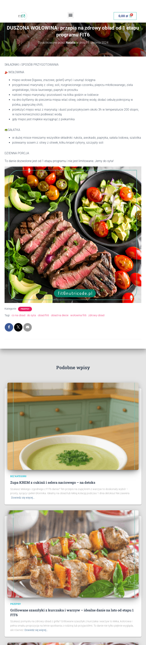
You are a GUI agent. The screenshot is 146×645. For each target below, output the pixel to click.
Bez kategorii (18, 476)
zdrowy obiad (96, 315)
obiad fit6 (43, 315)
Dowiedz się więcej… (23, 497)
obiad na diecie (59, 315)
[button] (70, 15)
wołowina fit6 (78, 315)
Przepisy (25, 309)
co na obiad (18, 315)
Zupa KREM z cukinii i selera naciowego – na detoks (52, 482)
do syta (31, 315)
